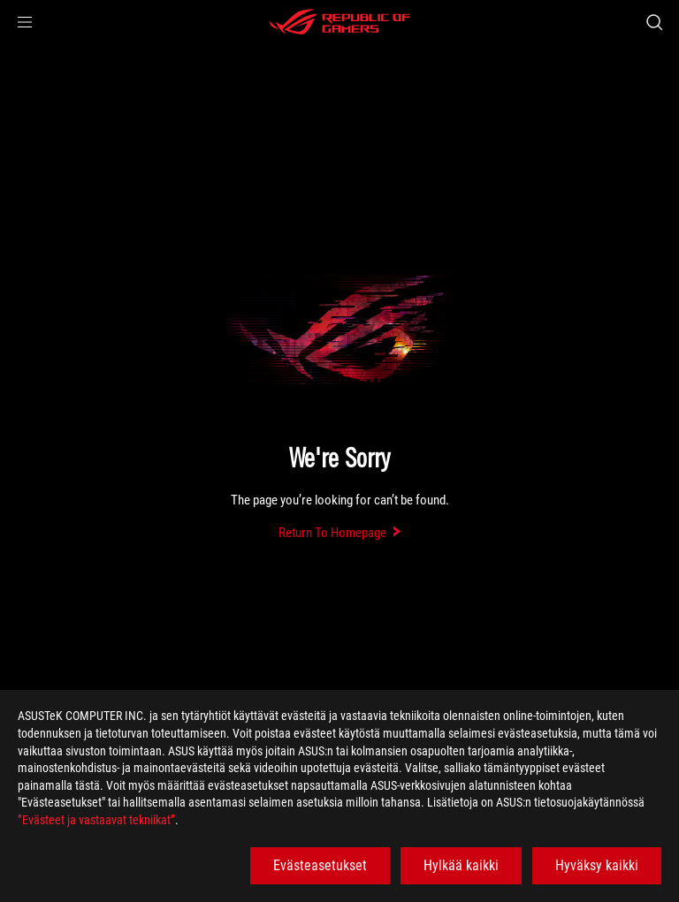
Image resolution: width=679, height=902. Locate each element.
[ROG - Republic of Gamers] (339, 22)
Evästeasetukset (320, 865)
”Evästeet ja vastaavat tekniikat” (96, 820)
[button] (24, 22)
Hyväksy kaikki (596, 865)
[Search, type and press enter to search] (654, 22)
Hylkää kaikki (461, 865)
